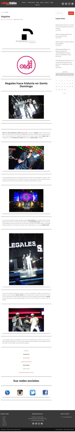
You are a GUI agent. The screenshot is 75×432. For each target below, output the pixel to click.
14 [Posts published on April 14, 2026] (59, 84)
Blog (37, 2)
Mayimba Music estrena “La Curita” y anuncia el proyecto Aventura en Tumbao (65, 26)
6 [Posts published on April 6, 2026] (56, 81)
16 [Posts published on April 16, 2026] (64, 84)
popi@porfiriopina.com (26, 362)
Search (71, 13)
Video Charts (31, 2)
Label (41, 2)
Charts (24, 2)
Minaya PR (24, 132)
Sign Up (37, 5)
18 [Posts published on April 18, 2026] (69, 84)
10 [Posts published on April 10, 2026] (67, 81)
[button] (24, 2)
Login (51, 2)
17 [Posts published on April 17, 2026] (67, 84)
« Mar (64, 94)
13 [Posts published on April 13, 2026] (56, 84)
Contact (46, 2)
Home (2, 12)
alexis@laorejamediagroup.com (26, 373)
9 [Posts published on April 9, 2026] (64, 81)
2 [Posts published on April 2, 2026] (64, 78)
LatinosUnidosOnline (7, 19)
